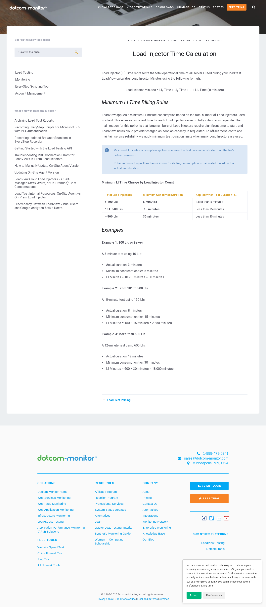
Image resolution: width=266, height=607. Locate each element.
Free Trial (237, 7)
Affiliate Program (106, 491)
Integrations (150, 515)
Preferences (214, 595)
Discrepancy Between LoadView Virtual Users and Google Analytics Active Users (46, 206)
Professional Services (109, 503)
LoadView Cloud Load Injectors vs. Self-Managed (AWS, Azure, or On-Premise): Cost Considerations (45, 183)
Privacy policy (105, 598)
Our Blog (148, 539)
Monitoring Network (155, 521)
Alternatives (102, 515)
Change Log (186, 7)
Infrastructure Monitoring (53, 515)
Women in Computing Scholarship (109, 541)
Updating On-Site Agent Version (37, 172)
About (146, 491)
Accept (194, 595)
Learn (98, 521)
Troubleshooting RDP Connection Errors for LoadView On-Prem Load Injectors (44, 157)
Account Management (30, 93)
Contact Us (150, 503)
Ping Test (43, 559)
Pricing (147, 497)
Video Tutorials (140, 7)
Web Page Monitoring (51, 503)
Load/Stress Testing (50, 521)
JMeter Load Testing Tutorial (113, 527)
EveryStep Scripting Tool (32, 86)
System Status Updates (110, 509)
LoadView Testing (212, 543)
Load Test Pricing (119, 400)
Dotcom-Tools (215, 548)
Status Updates (211, 7)
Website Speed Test (50, 547)
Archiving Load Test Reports (34, 120)
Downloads (165, 7)
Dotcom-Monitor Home (52, 491)
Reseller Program (106, 497)
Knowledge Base (111, 7)
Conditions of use (125, 598)
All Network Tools (48, 565)
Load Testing (24, 72)
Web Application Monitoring (55, 509)
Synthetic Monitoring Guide (113, 533)
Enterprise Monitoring (157, 527)
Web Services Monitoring (53, 497)
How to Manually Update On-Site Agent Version (47, 166)
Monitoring (22, 79)
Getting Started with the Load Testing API (43, 148)
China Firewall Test (50, 553)
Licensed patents (147, 598)
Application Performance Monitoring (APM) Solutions (61, 529)
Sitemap (164, 598)
